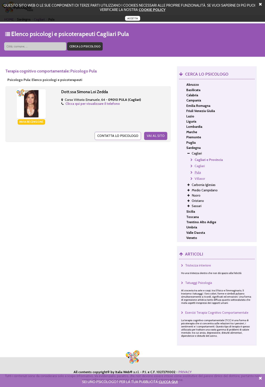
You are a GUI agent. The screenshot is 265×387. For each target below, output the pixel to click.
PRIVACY (185, 372)
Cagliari (200, 166)
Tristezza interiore (198, 265)
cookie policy (152, 9)
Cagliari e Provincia (209, 160)
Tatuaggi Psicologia (198, 283)
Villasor (200, 179)
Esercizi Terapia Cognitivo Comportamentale (216, 313)
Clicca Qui (168, 382)
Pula (198, 172)
